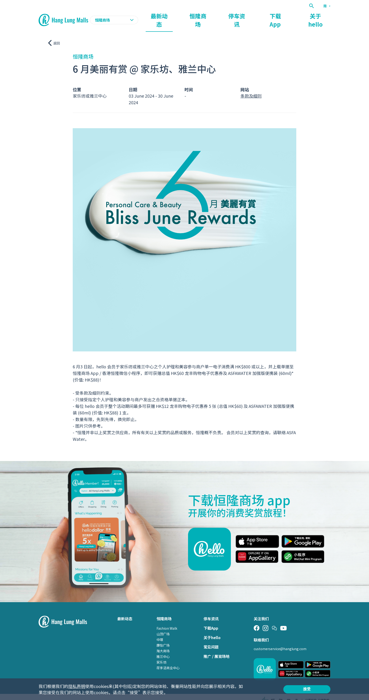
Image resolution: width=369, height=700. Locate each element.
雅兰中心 (163, 647)
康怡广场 (163, 636)
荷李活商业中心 (168, 658)
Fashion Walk (166, 619)
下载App (294, 15)
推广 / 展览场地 (216, 647)
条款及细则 (251, 87)
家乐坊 (161, 653)
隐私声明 (76, 686)
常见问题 (211, 637)
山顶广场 (163, 624)
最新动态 (214, 15)
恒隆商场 (241, 15)
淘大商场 (163, 641)
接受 (307, 689)
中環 (159, 630)
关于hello (321, 15)
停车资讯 (267, 15)
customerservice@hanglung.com (280, 639)
